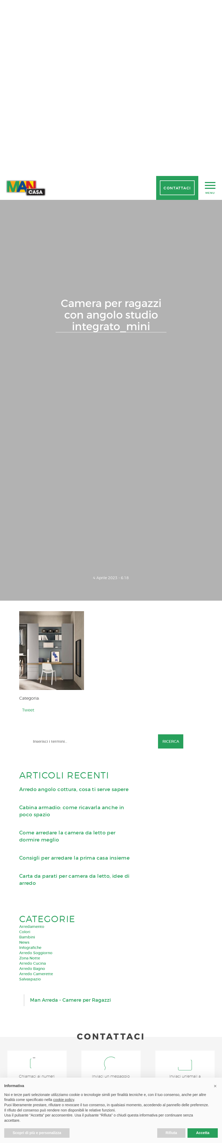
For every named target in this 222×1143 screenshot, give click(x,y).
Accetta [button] (202, 1133)
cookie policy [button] (63, 1100)
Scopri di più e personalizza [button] (37, 1133)
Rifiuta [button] (171, 1133)
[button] (215, 1086)
